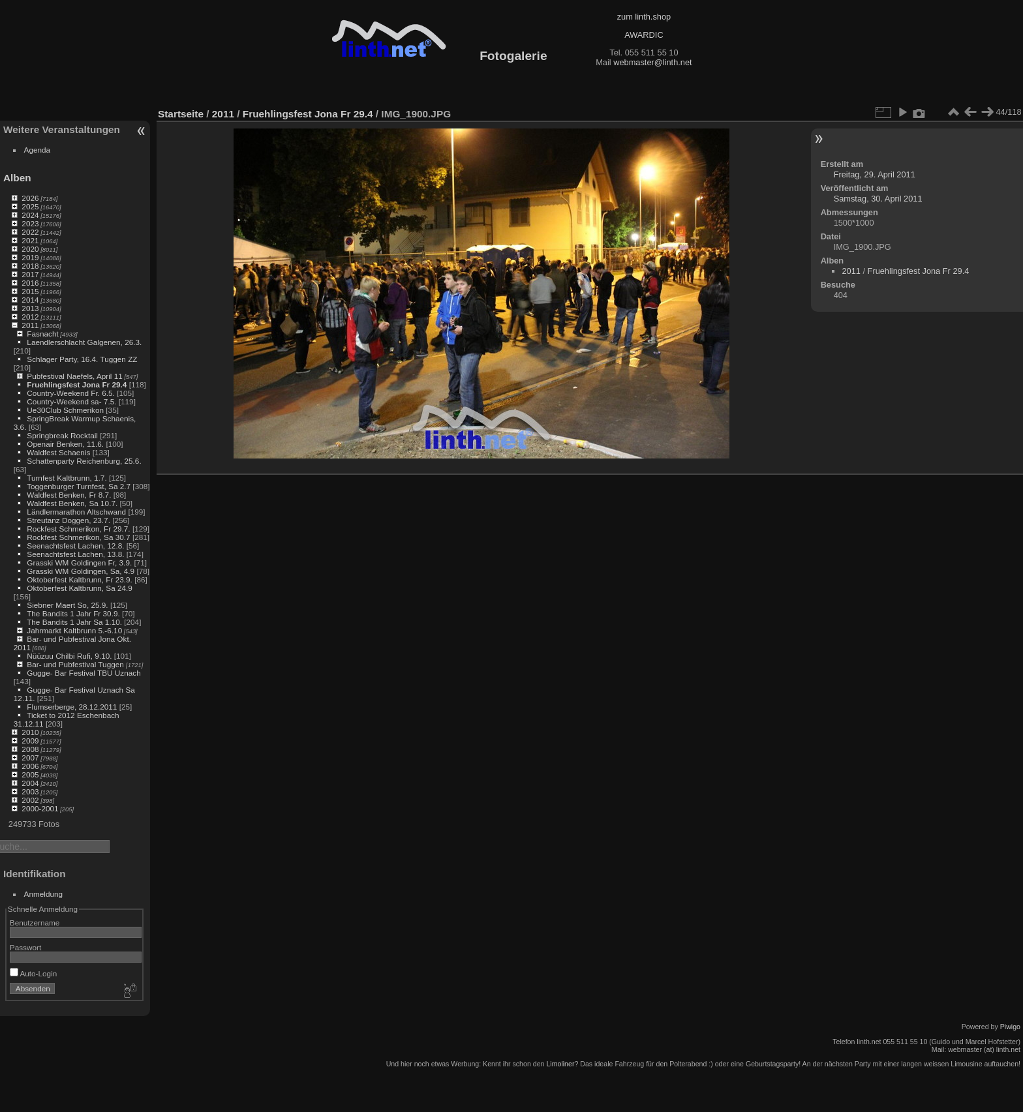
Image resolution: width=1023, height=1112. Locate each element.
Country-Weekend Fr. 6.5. (71, 393)
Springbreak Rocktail (62, 435)
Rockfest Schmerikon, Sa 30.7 (78, 537)
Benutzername (35, 922)
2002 (30, 800)
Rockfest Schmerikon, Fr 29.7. (78, 528)
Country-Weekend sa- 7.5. (71, 401)
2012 (30, 316)
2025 (30, 206)
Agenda (37, 149)
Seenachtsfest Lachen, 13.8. (75, 554)
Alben (17, 177)
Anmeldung (43, 894)
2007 (30, 757)
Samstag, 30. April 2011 (878, 198)
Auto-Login (33, 973)
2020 (30, 249)
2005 (30, 774)
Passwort (25, 947)
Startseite (181, 113)
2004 (30, 783)
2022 (30, 232)
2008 (30, 749)
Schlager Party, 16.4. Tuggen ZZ (82, 359)
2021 (30, 240)
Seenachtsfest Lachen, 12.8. (75, 545)
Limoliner (560, 1064)
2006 (30, 766)
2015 (30, 291)
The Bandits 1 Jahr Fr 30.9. (73, 613)
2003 (30, 791)
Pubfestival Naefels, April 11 (75, 376)
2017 (30, 274)
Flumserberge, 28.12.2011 (72, 706)
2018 (30, 266)
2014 (30, 299)
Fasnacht (42, 333)
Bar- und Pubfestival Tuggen (76, 664)
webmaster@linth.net (652, 62)
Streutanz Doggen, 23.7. (68, 520)
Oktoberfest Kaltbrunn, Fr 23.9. (79, 579)
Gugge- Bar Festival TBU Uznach (83, 673)
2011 (30, 325)
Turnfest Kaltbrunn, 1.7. (67, 477)
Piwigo (1010, 1026)
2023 (30, 223)
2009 (30, 740)
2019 (30, 257)
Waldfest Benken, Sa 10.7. (72, 503)
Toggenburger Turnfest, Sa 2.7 (78, 486)
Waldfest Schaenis (58, 452)
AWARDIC (643, 35)
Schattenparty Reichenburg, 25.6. (84, 461)
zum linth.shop (644, 17)
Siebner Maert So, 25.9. (67, 605)
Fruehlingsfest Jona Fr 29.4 (77, 384)
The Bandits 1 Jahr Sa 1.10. (74, 622)
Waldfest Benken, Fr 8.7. (69, 494)
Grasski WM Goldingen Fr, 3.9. (79, 562)
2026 (30, 198)
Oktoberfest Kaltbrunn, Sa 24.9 (79, 588)
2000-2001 (40, 808)
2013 (30, 308)
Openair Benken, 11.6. (65, 444)
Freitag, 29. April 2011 (874, 174)
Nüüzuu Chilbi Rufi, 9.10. (69, 656)
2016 (30, 282)
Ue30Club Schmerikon (65, 410)
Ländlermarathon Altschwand (76, 511)
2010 (30, 732)
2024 (30, 215)
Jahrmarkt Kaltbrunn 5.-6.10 (74, 630)
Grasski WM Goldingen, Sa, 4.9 (80, 571)
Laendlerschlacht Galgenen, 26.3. (84, 342)
